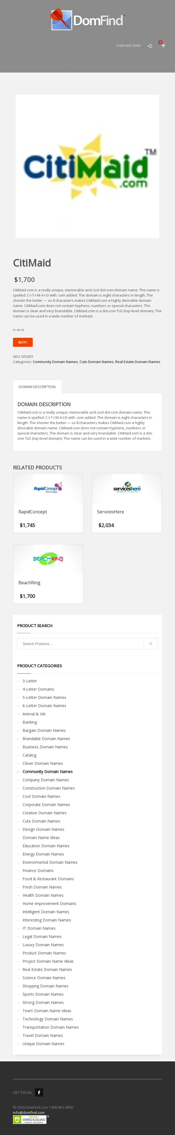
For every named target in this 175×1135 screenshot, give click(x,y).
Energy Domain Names (43, 854)
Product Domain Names (44, 953)
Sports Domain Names (43, 994)
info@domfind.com (29, 1112)
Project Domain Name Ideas (48, 961)
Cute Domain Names (97, 361)
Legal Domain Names (42, 936)
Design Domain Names (43, 829)
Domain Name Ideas (41, 837)
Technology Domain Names (48, 1018)
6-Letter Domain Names (44, 705)
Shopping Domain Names (46, 986)
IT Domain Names (39, 928)
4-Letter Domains (38, 689)
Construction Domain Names (49, 788)
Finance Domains (38, 870)
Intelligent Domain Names (46, 911)
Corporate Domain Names (46, 804)
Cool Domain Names (41, 796)
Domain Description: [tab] (37, 386)
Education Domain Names (46, 845)
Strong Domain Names (43, 1002)
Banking (30, 722)
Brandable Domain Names (46, 738)
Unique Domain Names (43, 1043)
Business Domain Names (45, 746)
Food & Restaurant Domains (48, 878)
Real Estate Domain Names (137, 361)
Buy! (22, 342)
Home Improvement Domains (49, 903)
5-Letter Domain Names (44, 697)
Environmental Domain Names (50, 862)
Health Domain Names (43, 895)
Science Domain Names (44, 977)
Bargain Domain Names (44, 730)
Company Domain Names (46, 779)
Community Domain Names (55, 361)
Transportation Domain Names (51, 1027)
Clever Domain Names (43, 763)
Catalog (29, 755)
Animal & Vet (34, 713)
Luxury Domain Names (43, 944)
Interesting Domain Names (47, 920)
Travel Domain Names (43, 1035)
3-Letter (30, 680)
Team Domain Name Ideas (47, 1010)
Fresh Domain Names (42, 887)
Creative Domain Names (45, 812)
